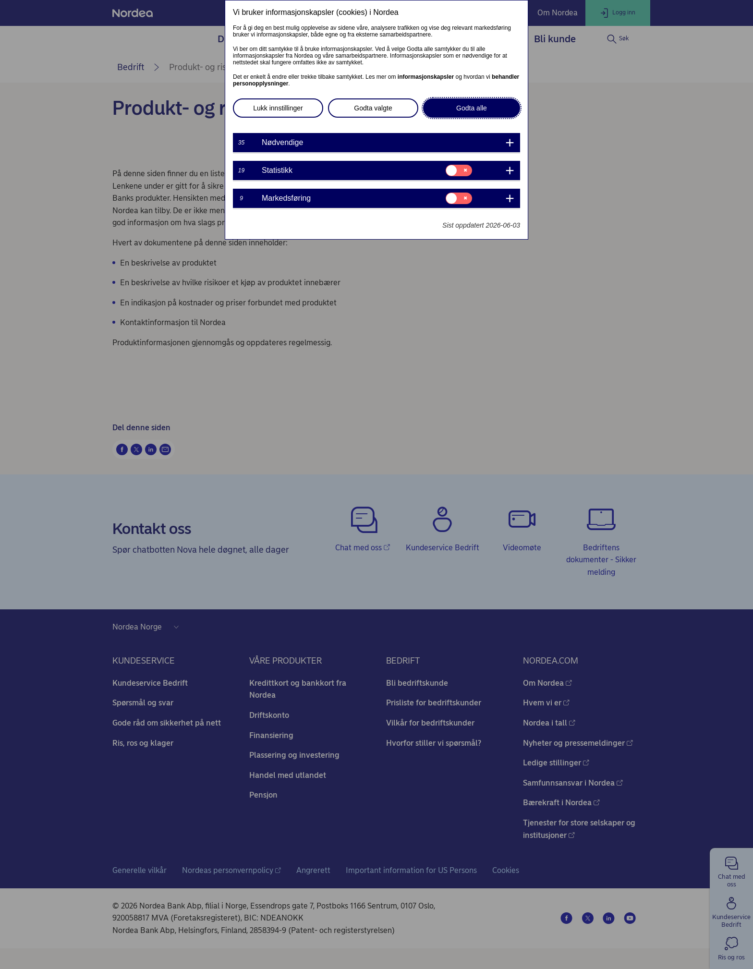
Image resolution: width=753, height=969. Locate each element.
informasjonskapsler (426, 76)
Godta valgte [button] (373, 108)
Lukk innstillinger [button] (278, 108)
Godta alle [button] (471, 108)
